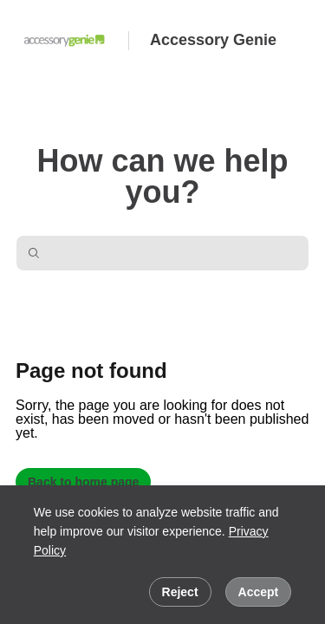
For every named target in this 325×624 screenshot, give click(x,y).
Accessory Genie (213, 40)
